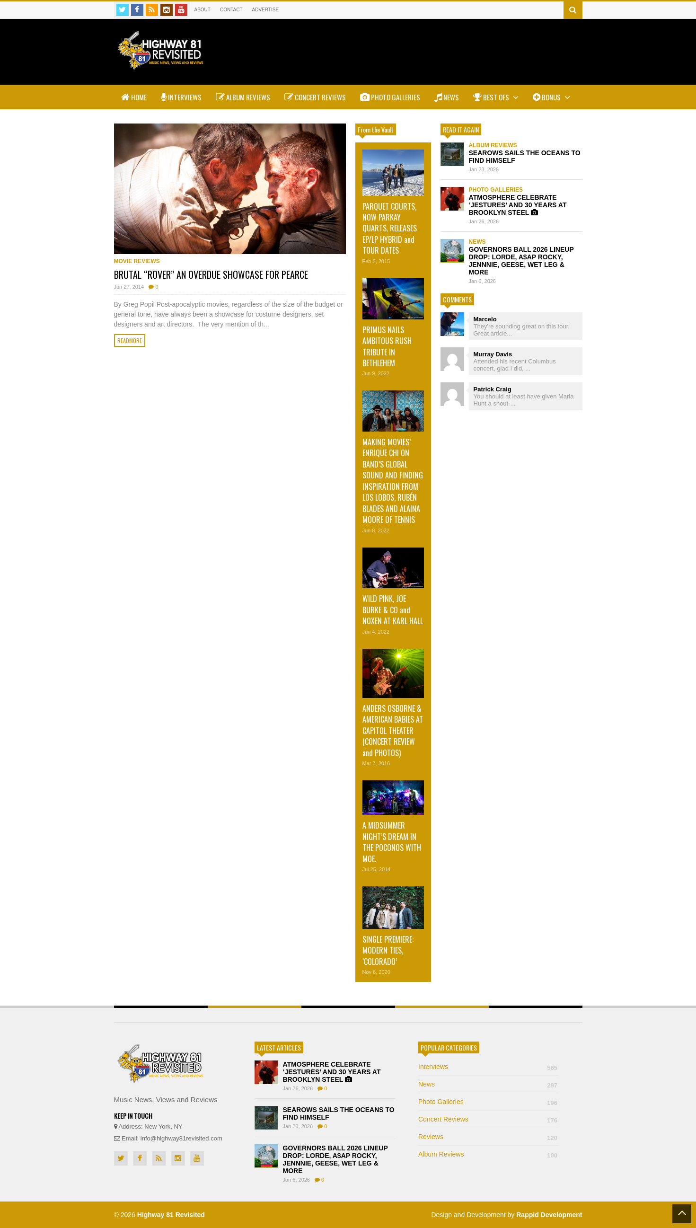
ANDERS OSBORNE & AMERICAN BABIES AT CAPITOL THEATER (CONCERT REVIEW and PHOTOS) (392, 731)
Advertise (265, 9)
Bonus (551, 97)
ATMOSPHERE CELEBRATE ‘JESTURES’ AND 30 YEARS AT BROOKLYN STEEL (518, 205)
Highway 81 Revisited (171, 1215)
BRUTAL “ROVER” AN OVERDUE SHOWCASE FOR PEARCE (211, 274)
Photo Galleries (390, 97)
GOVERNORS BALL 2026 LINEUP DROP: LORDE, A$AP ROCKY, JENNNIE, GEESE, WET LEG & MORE (521, 261)
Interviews (181, 97)
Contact (231, 9)
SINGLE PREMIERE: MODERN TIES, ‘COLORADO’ (388, 950)
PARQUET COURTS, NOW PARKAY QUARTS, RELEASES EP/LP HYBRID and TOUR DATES (389, 228)
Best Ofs (496, 97)
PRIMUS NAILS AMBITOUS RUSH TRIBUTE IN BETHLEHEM (387, 346)
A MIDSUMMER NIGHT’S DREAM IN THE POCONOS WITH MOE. (391, 842)
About (202, 9)
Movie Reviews (137, 261)
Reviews (488, 1136)
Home (134, 97)
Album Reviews (243, 97)
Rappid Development (549, 1215)
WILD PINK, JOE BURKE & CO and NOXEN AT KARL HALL (392, 610)
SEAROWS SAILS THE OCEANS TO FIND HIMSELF (525, 156)
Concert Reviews (315, 97)
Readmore (129, 340)
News (446, 97)
